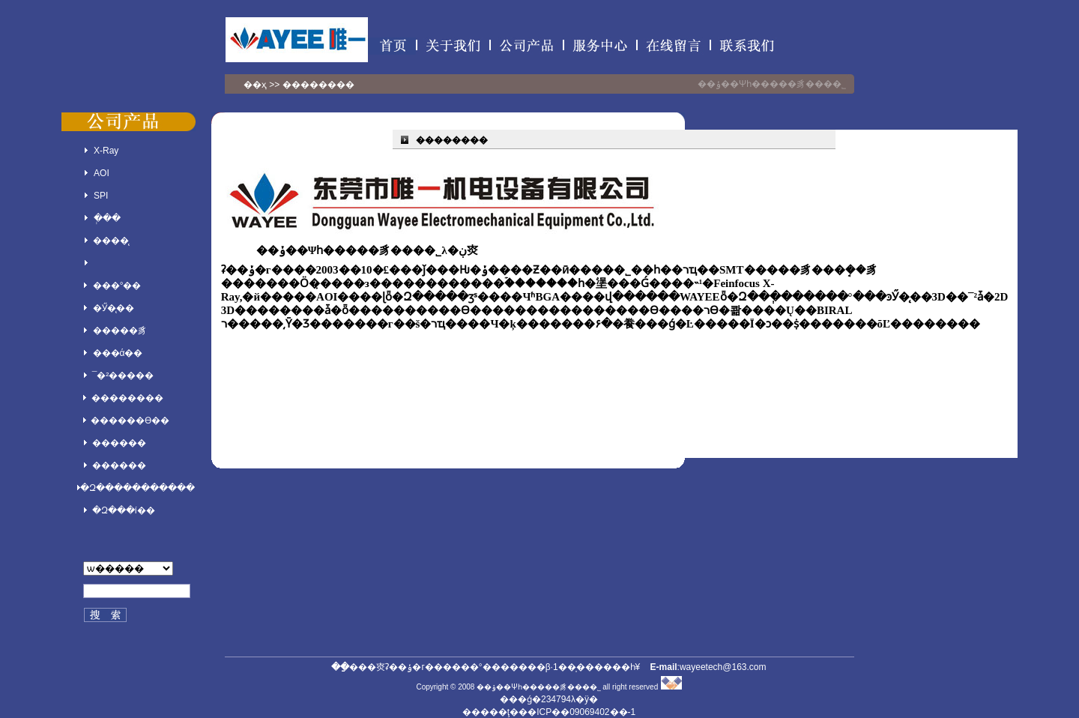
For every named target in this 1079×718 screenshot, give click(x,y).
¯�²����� (123, 375)
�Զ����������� (137, 488)
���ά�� (118, 353)
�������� (127, 398)
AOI (101, 173)
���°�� (117, 285)
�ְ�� (107, 218)
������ (119, 443)
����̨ (111, 240)
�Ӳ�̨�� (113, 308)
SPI (101, 195)
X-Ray (106, 150)
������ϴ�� (130, 420)
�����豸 (120, 330)
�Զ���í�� (123, 510)
